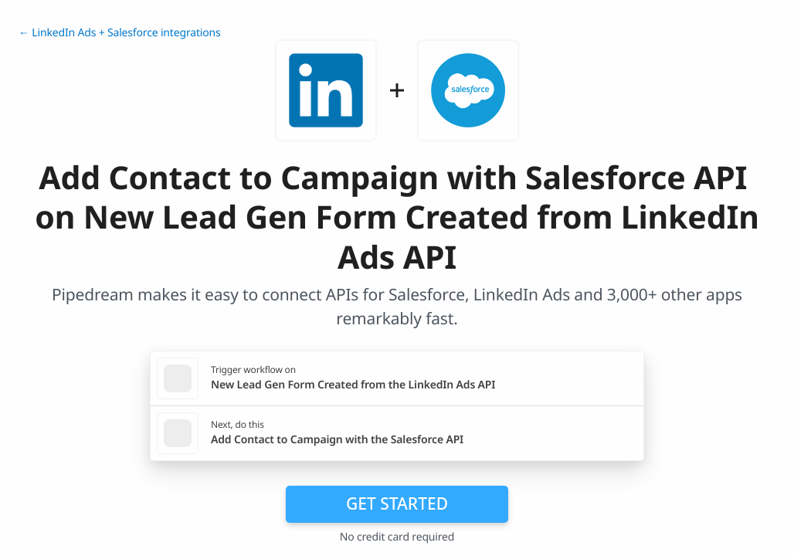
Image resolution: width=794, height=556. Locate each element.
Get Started (397, 503)
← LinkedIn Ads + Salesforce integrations (120, 32)
